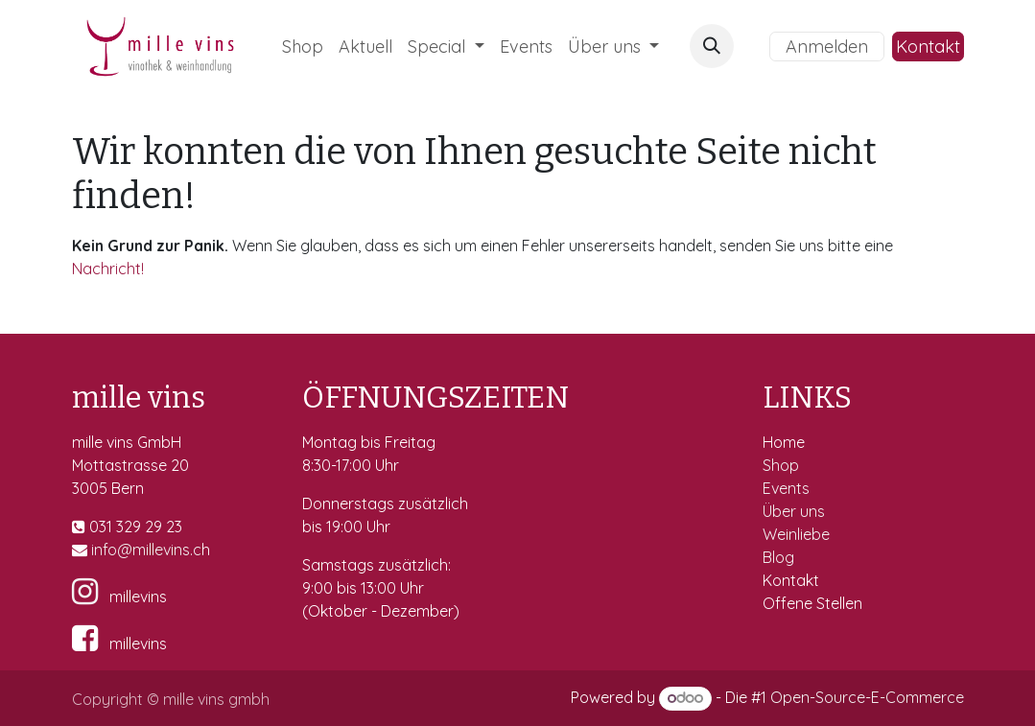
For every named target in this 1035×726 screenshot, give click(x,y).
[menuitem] (302, 46)
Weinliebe (798, 534)
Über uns (794, 511)
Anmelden (827, 46)
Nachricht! (108, 268)
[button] (712, 46)
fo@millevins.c (152, 549)
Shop (783, 465)
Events (788, 488)
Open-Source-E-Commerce (867, 697)
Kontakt (928, 46)
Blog (778, 557)
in (97, 549)
